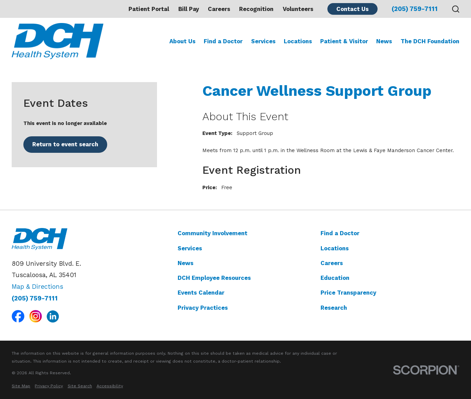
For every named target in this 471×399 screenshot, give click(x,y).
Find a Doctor (340, 233)
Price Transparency (348, 292)
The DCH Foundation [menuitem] (430, 41)
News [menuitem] (384, 41)
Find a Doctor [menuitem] (223, 41)
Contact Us (352, 8)
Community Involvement (212, 233)
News (185, 263)
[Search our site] (455, 9)
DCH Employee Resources (214, 277)
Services (190, 248)
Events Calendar (201, 292)
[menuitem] (21, 386)
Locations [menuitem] (298, 41)
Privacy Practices (203, 307)
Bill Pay (188, 8)
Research (334, 307)
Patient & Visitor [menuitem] (344, 41)
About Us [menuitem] (182, 41)
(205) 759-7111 (415, 9)
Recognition (256, 8)
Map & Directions (37, 286)
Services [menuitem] (263, 41)
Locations (335, 248)
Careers (219, 8)
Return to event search (65, 144)
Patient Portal (148, 8)
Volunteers (298, 8)
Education (335, 277)
